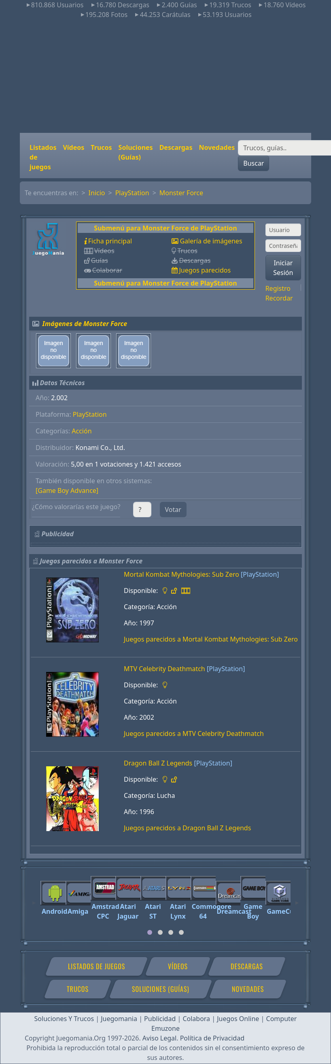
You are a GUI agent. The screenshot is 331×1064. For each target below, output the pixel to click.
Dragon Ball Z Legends (158, 763)
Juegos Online (238, 1018)
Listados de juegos (43, 157)
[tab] (149, 932)
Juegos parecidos (205, 270)
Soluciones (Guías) (136, 152)
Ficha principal (110, 241)
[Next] (297, 899)
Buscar (253, 163)
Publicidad (160, 1018)
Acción (81, 430)
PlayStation (132, 192)
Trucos (101, 147)
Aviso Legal (159, 1038)
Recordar (279, 298)
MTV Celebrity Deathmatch (164, 668)
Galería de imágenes (211, 241)
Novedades (217, 147)
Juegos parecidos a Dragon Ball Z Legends (187, 827)
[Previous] (34, 899)
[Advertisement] (165, 76)
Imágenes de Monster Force (84, 323)
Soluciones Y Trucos (64, 1018)
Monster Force (181, 192)
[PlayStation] (260, 574)
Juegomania (119, 1018)
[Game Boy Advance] (67, 490)
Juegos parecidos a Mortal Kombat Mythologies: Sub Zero (211, 639)
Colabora (196, 1018)
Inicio (97, 192)
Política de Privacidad (212, 1038)
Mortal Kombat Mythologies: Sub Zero (181, 574)
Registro (278, 288)
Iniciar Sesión (283, 267)
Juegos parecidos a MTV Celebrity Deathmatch (194, 733)
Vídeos (73, 147)
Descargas (176, 147)
